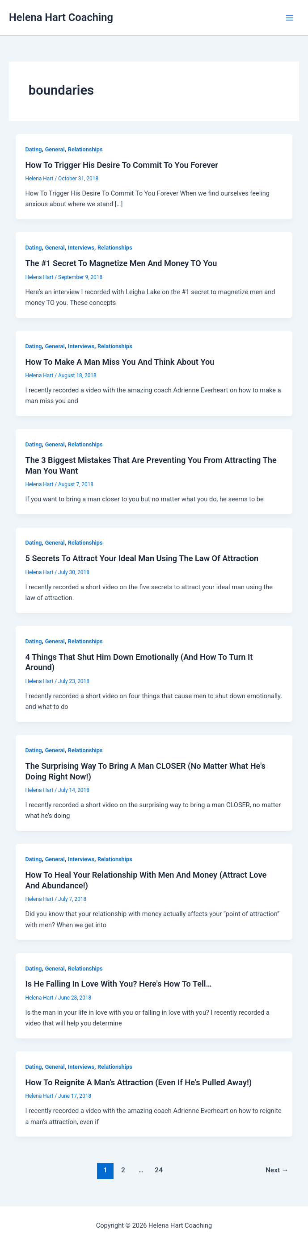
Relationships (85, 149)
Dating (33, 149)
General (55, 149)
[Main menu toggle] (289, 17)
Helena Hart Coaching (61, 17)
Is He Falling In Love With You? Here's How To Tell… (118, 983)
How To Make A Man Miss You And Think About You (119, 362)
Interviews (81, 247)
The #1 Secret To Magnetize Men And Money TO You (121, 263)
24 (159, 1170)
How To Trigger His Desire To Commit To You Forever (121, 165)
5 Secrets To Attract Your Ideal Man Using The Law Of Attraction (141, 558)
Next (277, 1170)
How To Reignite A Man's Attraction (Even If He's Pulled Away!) (138, 1082)
